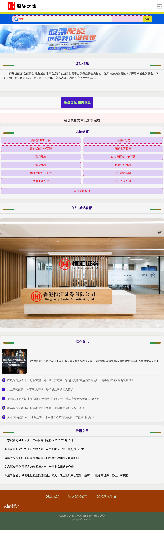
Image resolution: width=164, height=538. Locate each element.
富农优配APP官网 (41, 148)
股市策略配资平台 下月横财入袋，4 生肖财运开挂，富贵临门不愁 (44, 449)
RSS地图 (88, 515)
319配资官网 (123, 172)
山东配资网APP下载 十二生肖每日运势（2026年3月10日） (40, 440)
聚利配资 (40, 156)
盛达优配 (52, 496)
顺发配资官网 (123, 148)
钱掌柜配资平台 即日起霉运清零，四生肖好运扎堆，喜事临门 (42, 457)
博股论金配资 (41, 181)
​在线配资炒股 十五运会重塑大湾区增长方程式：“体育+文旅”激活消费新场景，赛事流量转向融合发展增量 (70, 380)
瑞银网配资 (123, 140)
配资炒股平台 (106, 496)
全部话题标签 (82, 191)
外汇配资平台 (123, 181)
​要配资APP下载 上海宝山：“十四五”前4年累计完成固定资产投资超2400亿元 (53, 398)
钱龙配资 (40, 164)
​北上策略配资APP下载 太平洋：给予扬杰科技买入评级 (40, 389)
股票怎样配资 (123, 164)
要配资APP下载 (40, 140)
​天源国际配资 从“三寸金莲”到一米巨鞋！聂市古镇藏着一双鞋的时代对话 (50, 417)
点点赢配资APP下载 (123, 156)
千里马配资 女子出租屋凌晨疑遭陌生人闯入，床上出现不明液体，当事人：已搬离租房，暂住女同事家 (66, 475)
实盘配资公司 (78, 496)
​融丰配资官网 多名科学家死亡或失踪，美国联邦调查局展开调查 (45, 407)
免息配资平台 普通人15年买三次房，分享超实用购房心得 (39, 466)
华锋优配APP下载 (41, 172)
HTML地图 (100, 515)
